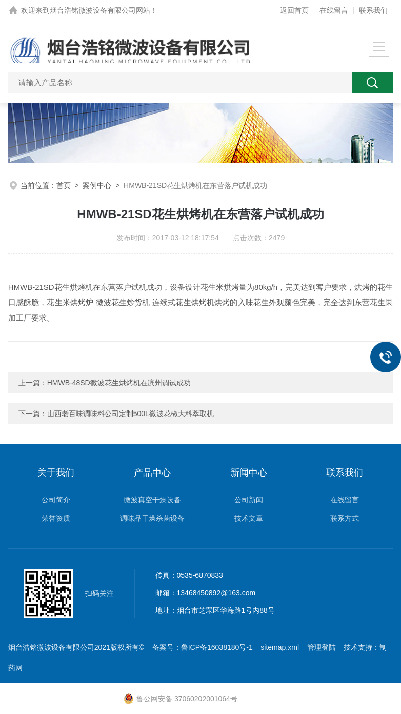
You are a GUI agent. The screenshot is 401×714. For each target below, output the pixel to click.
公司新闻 (248, 500)
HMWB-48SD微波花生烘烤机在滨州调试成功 (119, 383)
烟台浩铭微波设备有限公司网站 (100, 10)
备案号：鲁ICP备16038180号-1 (202, 647)
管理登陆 (321, 647)
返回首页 (294, 10)
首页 (63, 185)
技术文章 (248, 518)
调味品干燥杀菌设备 (152, 518)
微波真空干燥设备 (152, 500)
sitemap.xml (279, 647)
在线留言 (333, 10)
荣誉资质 (56, 518)
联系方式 (344, 518)
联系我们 (373, 10)
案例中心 (97, 185)
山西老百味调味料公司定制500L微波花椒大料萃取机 (130, 413)
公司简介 (56, 500)
